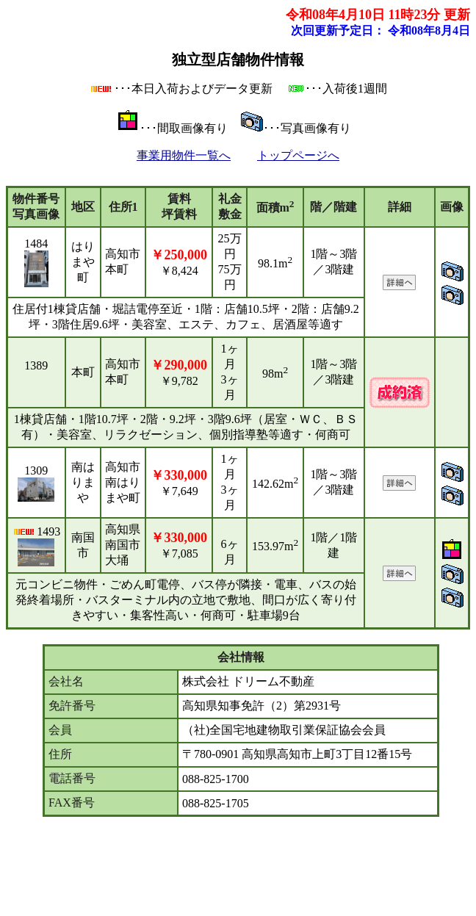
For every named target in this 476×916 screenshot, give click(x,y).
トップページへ (298, 155)
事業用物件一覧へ (184, 155)
